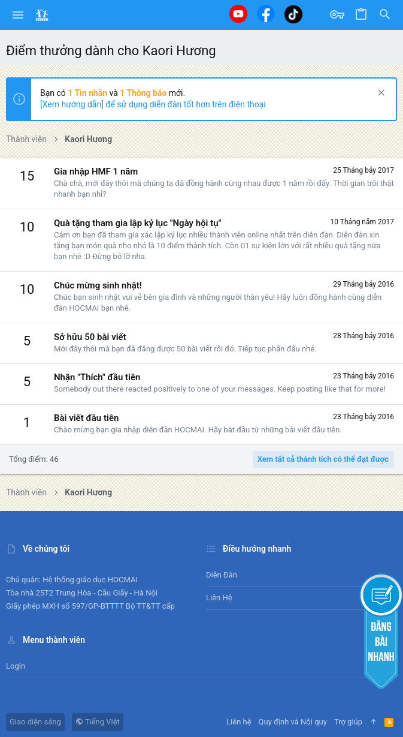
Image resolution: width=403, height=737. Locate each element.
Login (15, 665)
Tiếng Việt (97, 721)
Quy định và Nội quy (293, 721)
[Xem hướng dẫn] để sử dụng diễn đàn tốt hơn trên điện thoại (153, 104)
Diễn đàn (221, 574)
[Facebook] (266, 13)
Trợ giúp (348, 721)
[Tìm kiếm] (385, 15)
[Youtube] (238, 13)
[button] (18, 15)
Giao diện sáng (35, 721)
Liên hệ (219, 597)
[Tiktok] (293, 14)
